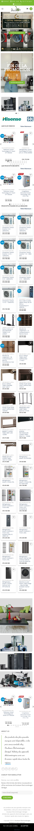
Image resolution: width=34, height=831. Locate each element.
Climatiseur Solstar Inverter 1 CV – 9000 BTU (25, 254)
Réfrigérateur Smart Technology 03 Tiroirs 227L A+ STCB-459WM (25, 151)
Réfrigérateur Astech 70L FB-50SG (25, 457)
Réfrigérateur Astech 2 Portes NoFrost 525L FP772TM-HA (7, 584)
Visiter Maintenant (26, 126)
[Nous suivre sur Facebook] (3, 768)
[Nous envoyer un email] (12, 768)
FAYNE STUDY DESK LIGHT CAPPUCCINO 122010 (25, 385)
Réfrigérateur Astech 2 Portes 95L (8, 481)
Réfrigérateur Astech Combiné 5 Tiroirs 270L (7, 558)
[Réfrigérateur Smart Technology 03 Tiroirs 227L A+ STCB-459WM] (25, 138)
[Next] (32, 105)
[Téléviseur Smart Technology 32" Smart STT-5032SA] (8, 138)
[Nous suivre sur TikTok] (9, 768)
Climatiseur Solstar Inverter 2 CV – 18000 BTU (25, 229)
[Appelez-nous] (16, 768)
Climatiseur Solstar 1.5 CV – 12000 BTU (8, 301)
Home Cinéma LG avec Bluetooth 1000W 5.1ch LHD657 (7, 331)
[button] (2, 8)
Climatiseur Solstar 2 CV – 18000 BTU (25, 278)
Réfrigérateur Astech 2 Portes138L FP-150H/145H (25, 482)
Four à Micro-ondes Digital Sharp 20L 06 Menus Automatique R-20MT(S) (25, 304)
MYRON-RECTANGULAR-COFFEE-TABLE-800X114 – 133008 (24, 434)
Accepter (24, 826)
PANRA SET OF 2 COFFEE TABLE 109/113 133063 (7, 458)
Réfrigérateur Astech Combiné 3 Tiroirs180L (7, 505)
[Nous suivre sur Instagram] (6, 768)
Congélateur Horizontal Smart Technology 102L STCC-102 (25, 193)
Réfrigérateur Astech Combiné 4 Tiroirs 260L (24, 531)
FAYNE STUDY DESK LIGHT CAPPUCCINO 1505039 (8, 409)
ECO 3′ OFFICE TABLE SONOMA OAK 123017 (7, 385)
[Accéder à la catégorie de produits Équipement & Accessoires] (8, 104)
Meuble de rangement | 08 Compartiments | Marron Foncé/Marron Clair (8, 359)
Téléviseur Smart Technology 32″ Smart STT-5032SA (8, 151)
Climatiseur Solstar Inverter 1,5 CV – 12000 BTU (8, 254)
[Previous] (2, 105)
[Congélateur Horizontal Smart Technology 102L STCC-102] (25, 180)
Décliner (17, 830)
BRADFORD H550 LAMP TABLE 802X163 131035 (24, 409)
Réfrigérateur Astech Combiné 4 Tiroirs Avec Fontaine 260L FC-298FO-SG (7, 533)
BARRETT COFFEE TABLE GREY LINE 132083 (7, 433)
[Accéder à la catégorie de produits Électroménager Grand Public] (25, 104)
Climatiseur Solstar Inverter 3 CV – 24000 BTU (8, 229)
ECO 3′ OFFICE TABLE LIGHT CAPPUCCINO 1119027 (23, 358)
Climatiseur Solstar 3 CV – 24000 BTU (8, 278)
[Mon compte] (31, 8)
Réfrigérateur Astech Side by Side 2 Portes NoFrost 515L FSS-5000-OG (25, 559)
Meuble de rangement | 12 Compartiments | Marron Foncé (24, 331)
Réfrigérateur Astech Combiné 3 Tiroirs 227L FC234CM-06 (24, 506)
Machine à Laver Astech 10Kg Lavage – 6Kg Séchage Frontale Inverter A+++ (25, 585)
